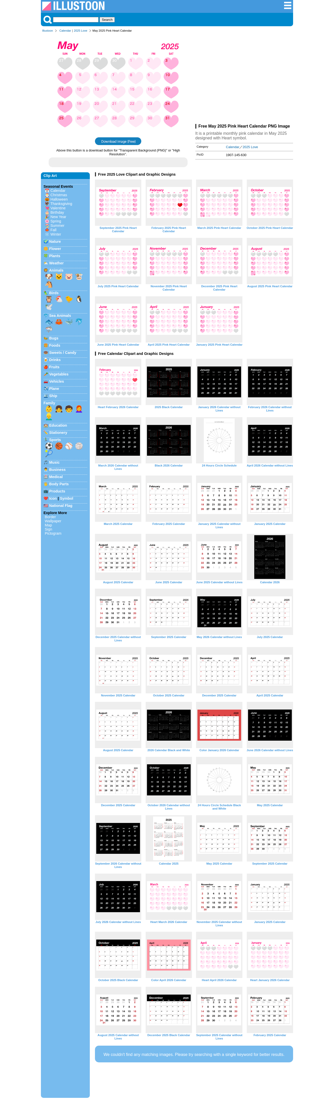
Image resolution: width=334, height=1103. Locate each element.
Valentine (58, 208)
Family (49, 403)
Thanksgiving (61, 204)
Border (50, 517)
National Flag (60, 506)
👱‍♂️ (49, 416)
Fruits (54, 367)
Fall (53, 230)
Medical (56, 477)
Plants (54, 256)
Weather (56, 263)
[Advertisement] (244, 79)
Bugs (53, 338)
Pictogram (53, 533)
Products (57, 491)
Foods (54, 345)
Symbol (66, 498)
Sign (48, 529)
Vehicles (56, 381)
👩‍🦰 (79, 408)
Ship (53, 396)
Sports (55, 440)
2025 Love (80, 30)
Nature (55, 241)
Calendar (65, 30)
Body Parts (59, 484)
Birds (54, 293)
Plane (54, 389)
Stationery (58, 433)
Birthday (57, 212)
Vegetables (58, 374)
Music (54, 462)
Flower (55, 249)
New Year (58, 217)
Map (48, 525)
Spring (55, 221)
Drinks (55, 360)
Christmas (58, 195)
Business (57, 470)
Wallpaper (53, 521)
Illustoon (47, 30)
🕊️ (49, 306)
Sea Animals (60, 315)
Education (58, 425)
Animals (56, 270)
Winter (55, 234)
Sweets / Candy (62, 353)
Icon (53, 498)
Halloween (59, 199)
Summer (57, 225)
